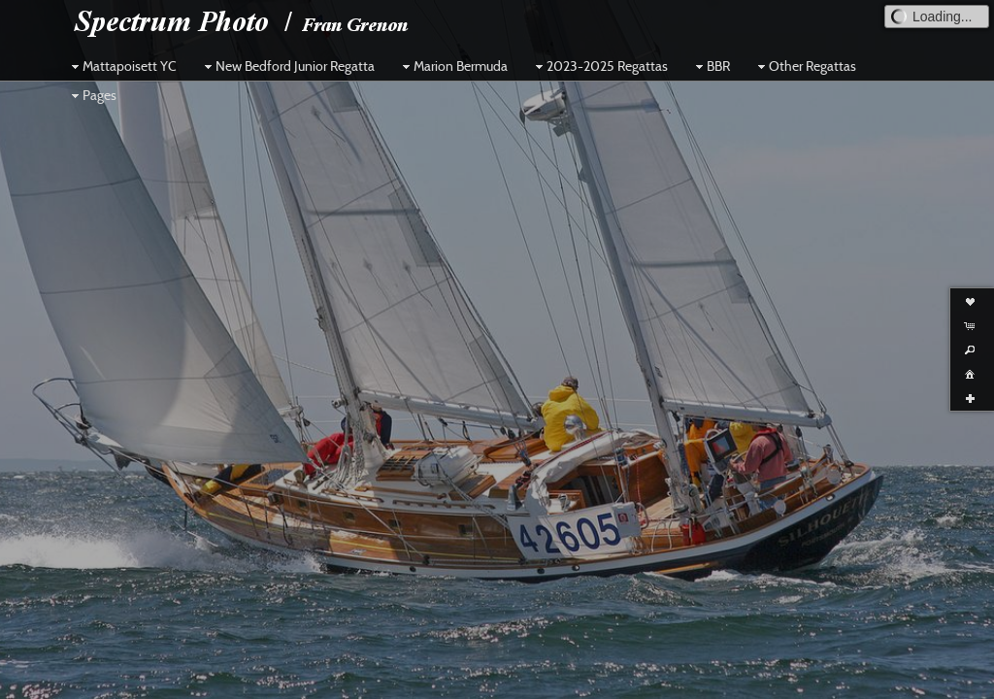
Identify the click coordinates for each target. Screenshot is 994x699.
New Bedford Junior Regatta (287, 66)
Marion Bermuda (453, 66)
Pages (91, 95)
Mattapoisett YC (122, 66)
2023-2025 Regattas (599, 66)
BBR (710, 66)
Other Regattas (804, 66)
